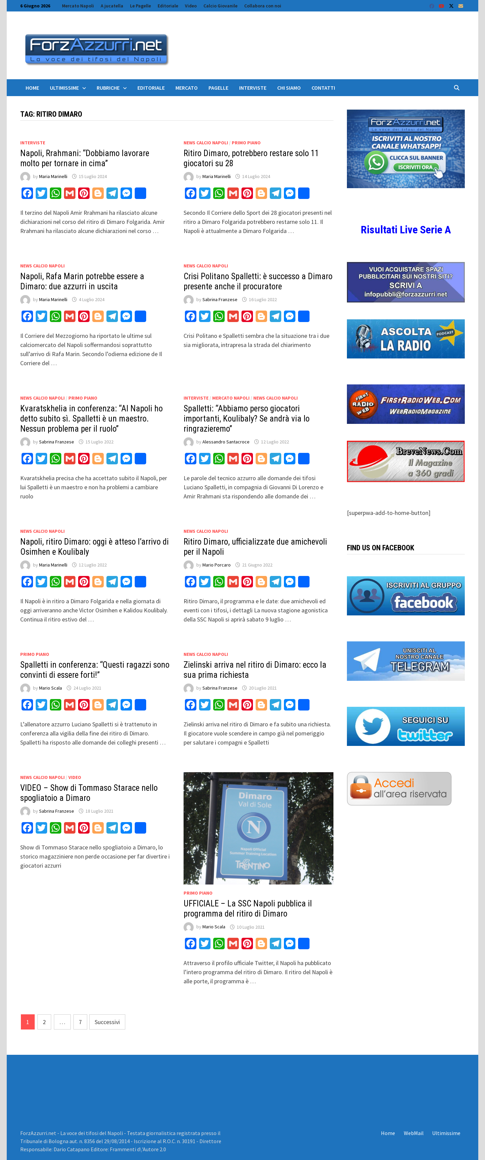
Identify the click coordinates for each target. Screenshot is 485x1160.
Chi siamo (289, 87)
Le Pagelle (140, 6)
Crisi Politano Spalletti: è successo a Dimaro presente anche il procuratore (258, 281)
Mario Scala (50, 688)
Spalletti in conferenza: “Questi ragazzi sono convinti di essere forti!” (94, 670)
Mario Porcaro (216, 565)
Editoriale (168, 6)
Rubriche (108, 87)
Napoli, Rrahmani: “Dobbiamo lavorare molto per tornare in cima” (84, 158)
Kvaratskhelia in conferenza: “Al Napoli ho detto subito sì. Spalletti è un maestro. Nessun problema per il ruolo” (91, 419)
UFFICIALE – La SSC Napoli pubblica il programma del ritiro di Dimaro (248, 909)
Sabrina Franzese (219, 299)
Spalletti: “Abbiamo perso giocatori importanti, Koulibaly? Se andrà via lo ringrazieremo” (247, 419)
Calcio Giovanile (220, 6)
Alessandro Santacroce (226, 442)
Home (32, 87)
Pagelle (218, 87)
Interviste (252, 87)
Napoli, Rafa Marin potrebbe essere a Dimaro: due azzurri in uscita (82, 281)
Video (191, 6)
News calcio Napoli (206, 143)
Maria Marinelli (53, 176)
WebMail (414, 1133)
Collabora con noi (262, 6)
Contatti (323, 87)
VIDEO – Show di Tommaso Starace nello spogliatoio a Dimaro (89, 793)
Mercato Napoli (78, 6)
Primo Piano (246, 143)
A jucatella (112, 6)
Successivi (107, 1022)
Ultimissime (64, 87)
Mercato (186, 87)
